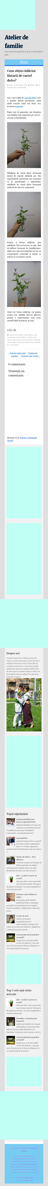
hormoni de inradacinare (23, 340)
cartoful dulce (30, 98)
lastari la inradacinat (25, 342)
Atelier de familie (16, 335)
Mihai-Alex (28, 1177)
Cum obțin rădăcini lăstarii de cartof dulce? (21, 75)
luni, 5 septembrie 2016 (18, 85)
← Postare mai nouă (16, 353)
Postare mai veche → (31, 356)
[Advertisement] (17, 15)
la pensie (19, 106)
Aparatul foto (22, 838)
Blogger (29, 1180)
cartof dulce (28, 335)
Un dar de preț (22, 916)
